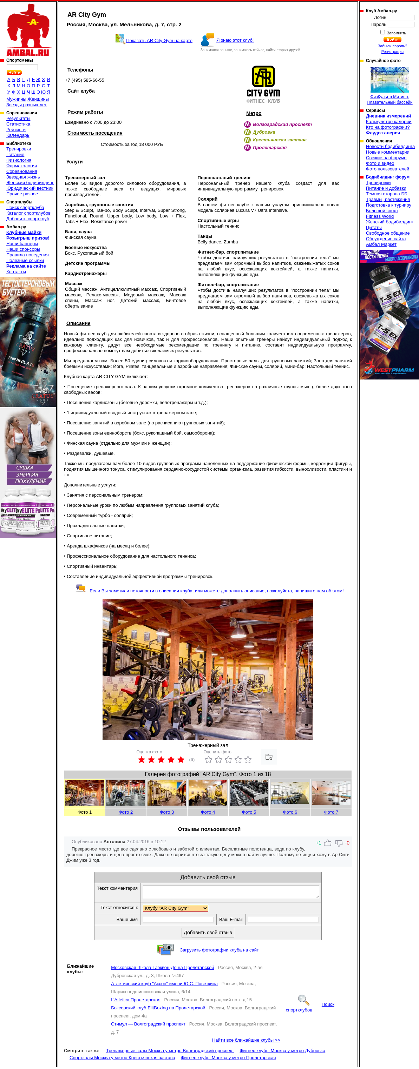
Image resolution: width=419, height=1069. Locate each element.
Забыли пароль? (392, 46)
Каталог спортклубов (28, 213)
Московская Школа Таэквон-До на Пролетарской (162, 969)
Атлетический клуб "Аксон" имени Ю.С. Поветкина (164, 985)
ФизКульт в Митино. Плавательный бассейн (389, 86)
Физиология (18, 160)
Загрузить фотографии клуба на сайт (219, 952)
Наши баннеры (22, 243)
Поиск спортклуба (25, 207)
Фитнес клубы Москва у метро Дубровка (283, 1052)
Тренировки (18, 149)
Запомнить (396, 33)
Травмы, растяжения (388, 199)
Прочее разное (22, 193)
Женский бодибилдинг (30, 182)
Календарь (18, 135)
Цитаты (374, 227)
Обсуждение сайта (386, 238)
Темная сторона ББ (386, 193)
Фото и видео (380, 163)
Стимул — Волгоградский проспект (148, 1026)
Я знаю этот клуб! (235, 40)
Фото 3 (167, 812)
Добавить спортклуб (27, 218)
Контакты (16, 271)
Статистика (18, 124)
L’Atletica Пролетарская (136, 1001)
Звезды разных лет (26, 104)
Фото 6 (290, 812)
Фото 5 (249, 812)
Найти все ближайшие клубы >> (246, 1042)
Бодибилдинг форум (388, 177)
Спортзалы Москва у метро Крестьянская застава (122, 1059)
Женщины (38, 99)
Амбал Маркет (381, 244)
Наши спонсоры (23, 249)
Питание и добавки (386, 188)
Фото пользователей (387, 169)
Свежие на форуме (386, 157)
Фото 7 (331, 812)
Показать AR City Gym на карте (159, 40)
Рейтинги (16, 129)
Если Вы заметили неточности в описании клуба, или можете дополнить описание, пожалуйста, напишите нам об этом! (209, 590)
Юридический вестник (29, 188)
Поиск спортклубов (310, 1009)
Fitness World (380, 216)
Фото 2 (126, 812)
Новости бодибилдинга (390, 146)
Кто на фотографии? (388, 127)
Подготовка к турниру (388, 205)
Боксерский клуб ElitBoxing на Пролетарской (158, 1010)
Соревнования (21, 171)
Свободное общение (388, 233)
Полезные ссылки (25, 260)
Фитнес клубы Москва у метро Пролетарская (228, 1059)
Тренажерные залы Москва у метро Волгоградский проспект (170, 1052)
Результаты (18, 118)
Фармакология (21, 165)
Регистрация (392, 51)
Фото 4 (208, 812)
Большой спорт (382, 210)
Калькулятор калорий (389, 121)
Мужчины (16, 99)
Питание (15, 154)
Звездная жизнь (23, 177)
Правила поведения (27, 254)
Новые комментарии (388, 152)
